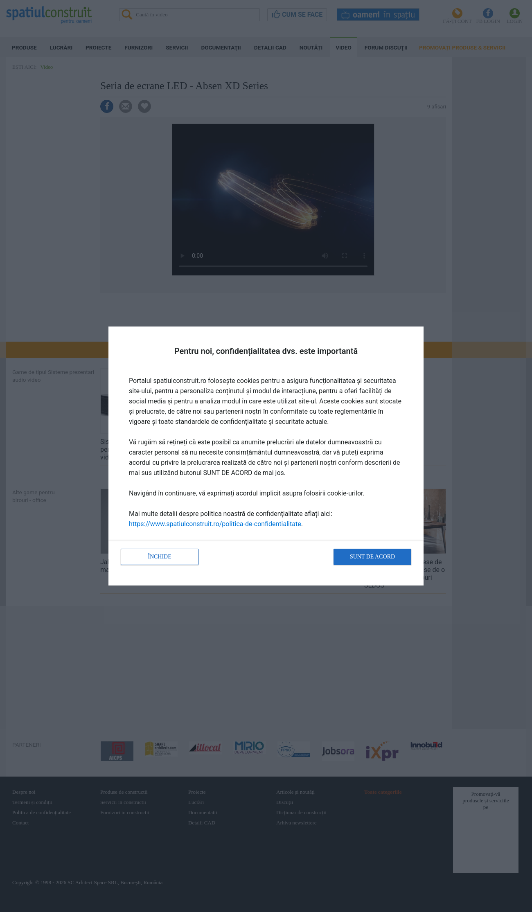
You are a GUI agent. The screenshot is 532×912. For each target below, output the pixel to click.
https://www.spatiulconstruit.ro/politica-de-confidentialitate (215, 524)
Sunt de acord (372, 557)
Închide (159, 557)
